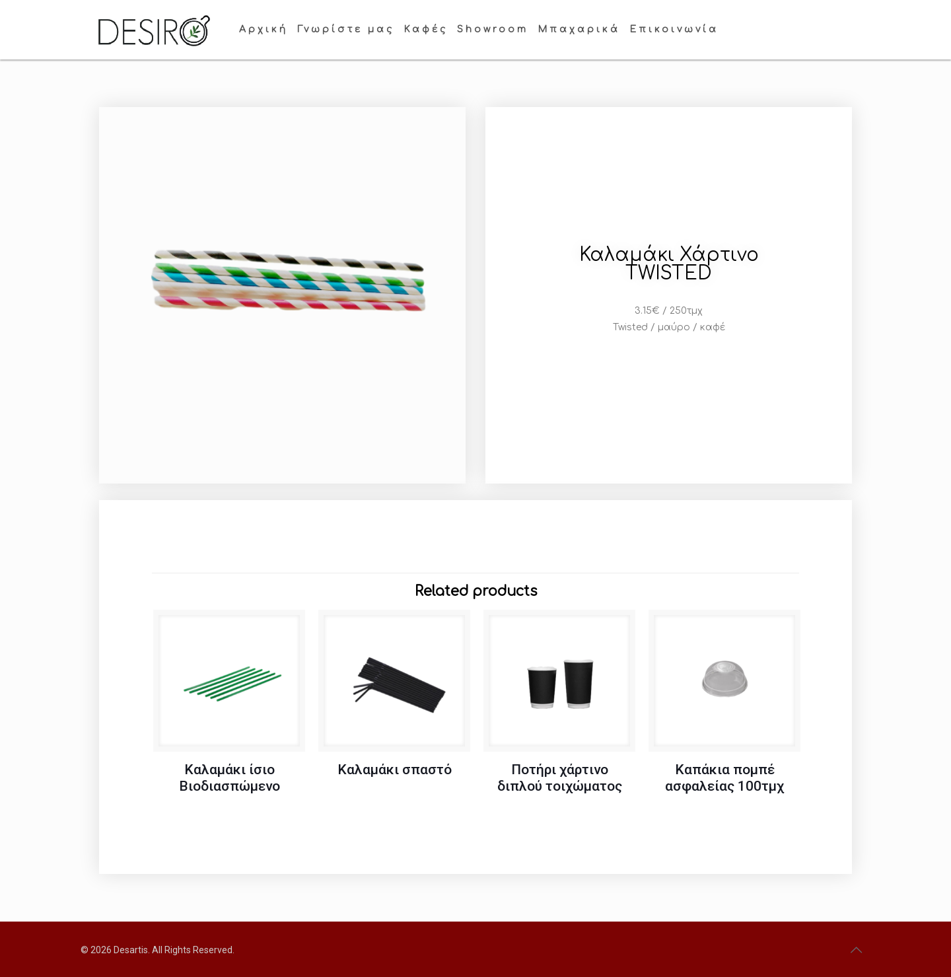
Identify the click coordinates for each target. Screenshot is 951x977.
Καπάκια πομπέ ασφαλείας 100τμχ (724, 778)
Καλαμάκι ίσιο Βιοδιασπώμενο (229, 778)
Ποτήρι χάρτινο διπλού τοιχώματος (559, 778)
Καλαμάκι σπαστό (394, 770)
